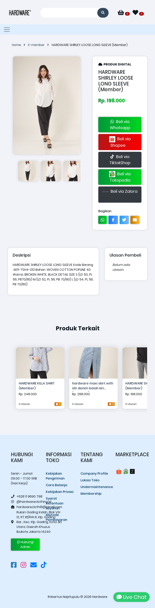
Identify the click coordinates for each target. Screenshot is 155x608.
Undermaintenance (95, 487)
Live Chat (131, 597)
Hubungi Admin (25, 544)
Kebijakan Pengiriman (55, 476)
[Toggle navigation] (6, 29)
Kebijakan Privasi (59, 491)
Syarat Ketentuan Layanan (54, 503)
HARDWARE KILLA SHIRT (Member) (37, 386)
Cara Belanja (56, 485)
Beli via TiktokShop (119, 160)
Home (20, 45)
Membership (91, 493)
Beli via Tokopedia (120, 177)
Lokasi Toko (90, 480)
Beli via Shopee (120, 142)
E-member (40, 45)
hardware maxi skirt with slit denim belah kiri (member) (92, 386)
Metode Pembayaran (56, 517)
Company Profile (94, 473)
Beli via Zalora (120, 194)
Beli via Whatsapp (120, 125)
